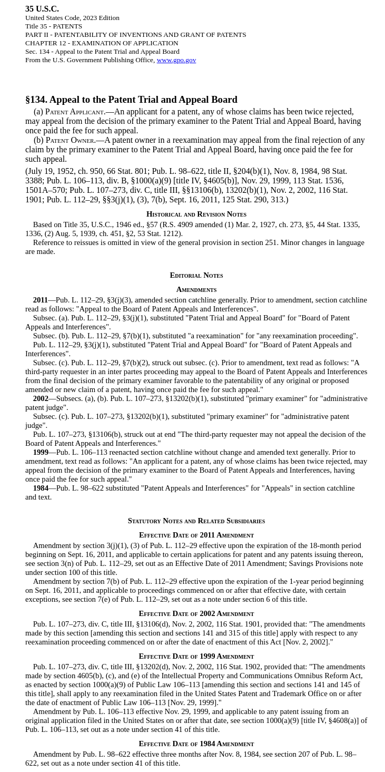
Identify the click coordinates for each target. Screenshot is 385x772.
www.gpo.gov (176, 60)
